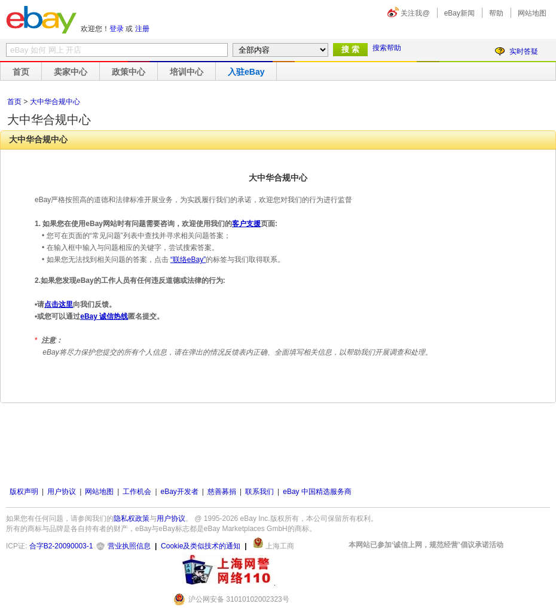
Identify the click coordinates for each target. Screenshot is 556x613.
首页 (21, 72)
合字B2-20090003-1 (61, 546)
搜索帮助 (386, 48)
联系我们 (259, 491)
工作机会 (137, 491)
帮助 (496, 13)
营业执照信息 (129, 546)
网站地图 (532, 13)
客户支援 (246, 223)
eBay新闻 (459, 13)
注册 (142, 29)
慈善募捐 (221, 491)
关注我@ (415, 13)
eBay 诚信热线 (104, 316)
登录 (116, 29)
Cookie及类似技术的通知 (200, 546)
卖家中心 (70, 72)
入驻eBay (246, 72)
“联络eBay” (188, 259)
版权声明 (24, 491)
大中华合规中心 (55, 101)
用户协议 (61, 491)
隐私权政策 (131, 518)
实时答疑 (523, 51)
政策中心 (128, 72)
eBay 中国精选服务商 (317, 491)
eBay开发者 (179, 491)
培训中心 (186, 72)
